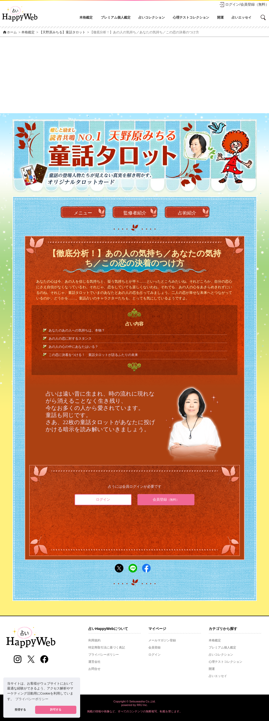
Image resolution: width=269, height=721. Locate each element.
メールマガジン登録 (162, 640)
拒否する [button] (20, 709)
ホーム (10, 32)
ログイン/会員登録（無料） (244, 5)
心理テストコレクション (191, 17)
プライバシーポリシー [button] (31, 699)
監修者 (134, 213)
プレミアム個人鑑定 (116, 17)
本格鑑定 (86, 17)
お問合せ (94, 669)
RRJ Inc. (142, 704)
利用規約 (94, 640)
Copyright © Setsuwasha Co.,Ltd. (135, 701)
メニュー (83, 212)
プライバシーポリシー (103, 654)
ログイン (103, 499)
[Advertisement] (134, 75)
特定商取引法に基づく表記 (106, 647)
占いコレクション (151, 17)
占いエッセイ (241, 17)
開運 (220, 17)
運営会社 (94, 662)
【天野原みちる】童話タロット (62, 32)
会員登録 (166, 499)
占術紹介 (187, 212)
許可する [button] (55, 709)
